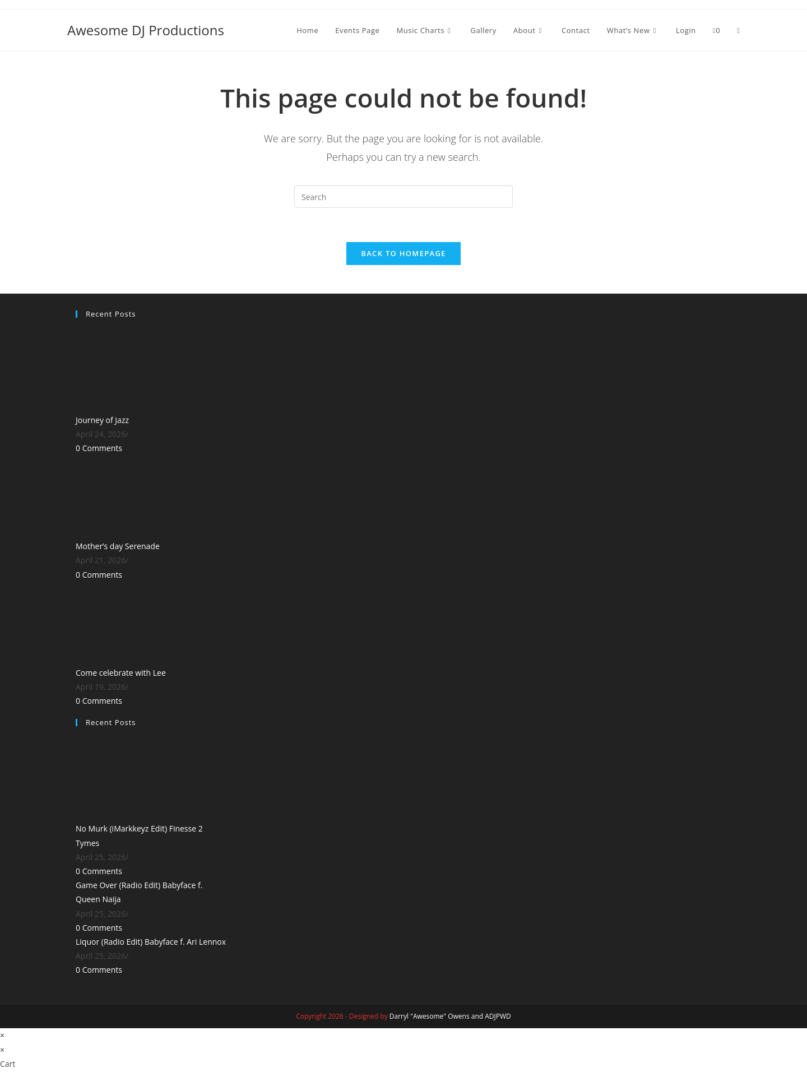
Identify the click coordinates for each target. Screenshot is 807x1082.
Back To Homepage (403, 253)
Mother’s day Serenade (118, 546)
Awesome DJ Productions (145, 30)
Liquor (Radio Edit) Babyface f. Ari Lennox (151, 941)
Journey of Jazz (102, 420)
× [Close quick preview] (2, 1035)
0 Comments (99, 448)
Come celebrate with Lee (121, 672)
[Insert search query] (403, 196)
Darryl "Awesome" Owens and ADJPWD (450, 1016)
